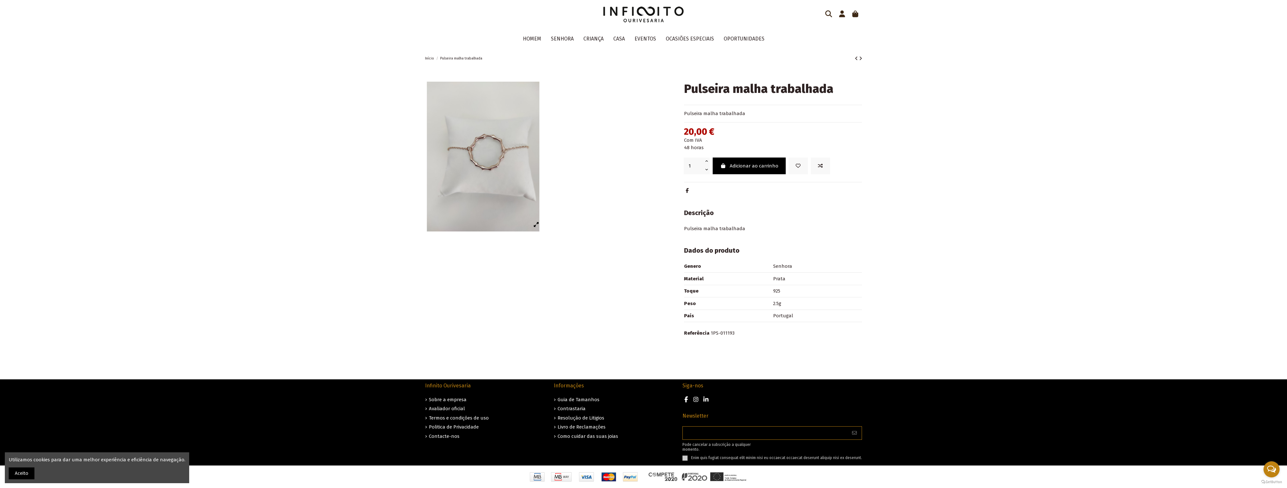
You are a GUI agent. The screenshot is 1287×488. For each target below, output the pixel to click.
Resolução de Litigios (581, 418)
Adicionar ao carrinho (749, 166)
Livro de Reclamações (582, 427)
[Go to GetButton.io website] (1271, 481)
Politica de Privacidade (454, 427)
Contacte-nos (444, 436)
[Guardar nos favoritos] (798, 166)
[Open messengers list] (1272, 469)
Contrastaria (572, 408)
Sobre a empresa (448, 399)
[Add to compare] (820, 166)
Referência (696, 333)
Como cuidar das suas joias (588, 436)
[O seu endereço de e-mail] (765, 433)
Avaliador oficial (447, 408)
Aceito (21, 473)
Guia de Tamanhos (578, 399)
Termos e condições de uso (459, 418)
